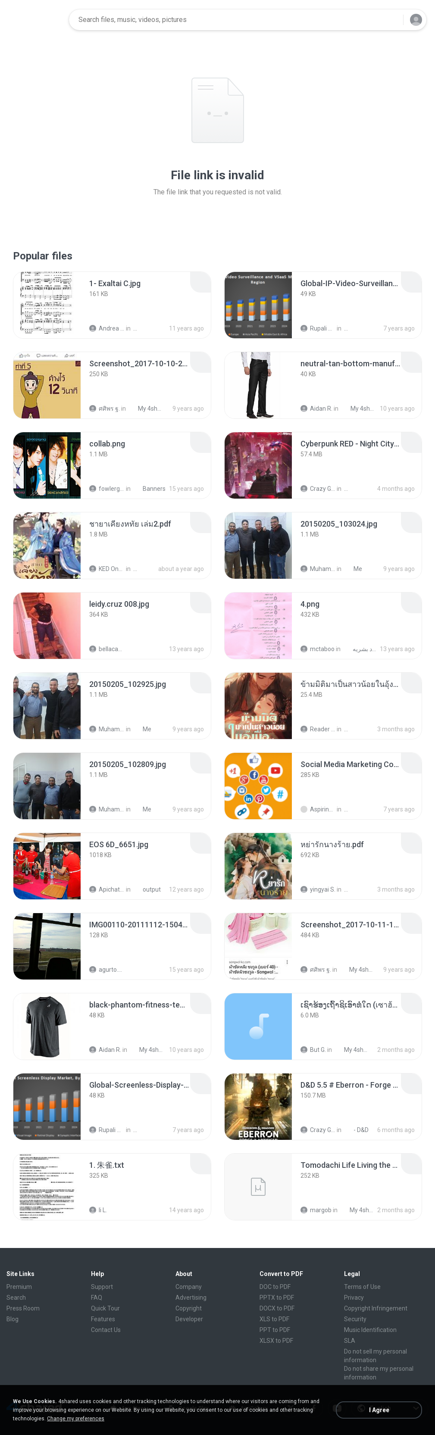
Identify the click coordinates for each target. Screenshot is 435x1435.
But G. (313, 1049)
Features (103, 1319)
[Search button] (391, 19)
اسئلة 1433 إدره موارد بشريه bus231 (361, 649)
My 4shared (146, 408)
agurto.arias (107, 969)
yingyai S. (317, 889)
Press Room (23, 1308)
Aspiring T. (318, 809)
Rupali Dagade (318, 328)
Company (188, 1286)
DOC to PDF (275, 1286)
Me (353, 568)
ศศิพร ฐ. (104, 408)
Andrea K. (107, 328)
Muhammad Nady (318, 568)
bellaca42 (107, 649)
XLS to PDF (274, 1319)
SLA (349, 1340)
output (147, 889)
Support (102, 1286)
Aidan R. (316, 408)
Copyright (188, 1308)
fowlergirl (107, 488)
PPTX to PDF (277, 1297)
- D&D (356, 1129)
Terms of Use (362, 1286)
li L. (98, 1210)
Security (355, 1319)
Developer (189, 1319)
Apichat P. (107, 889)
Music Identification (370, 1329)
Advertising (191, 1297)
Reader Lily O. (318, 729)
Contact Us (106, 1329)
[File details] (47, 305)
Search (16, 1297)
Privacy (354, 1297)
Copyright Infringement (375, 1308)
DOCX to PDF (277, 1308)
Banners (149, 488)
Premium (19, 1286)
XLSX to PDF (276, 1340)
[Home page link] (35, 20)
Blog (12, 1319)
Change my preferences (75, 1419)
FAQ (96, 1297)
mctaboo (317, 649)
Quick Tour (105, 1308)
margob (316, 1210)
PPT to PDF (275, 1329)
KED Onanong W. (107, 568)
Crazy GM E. (318, 488)
